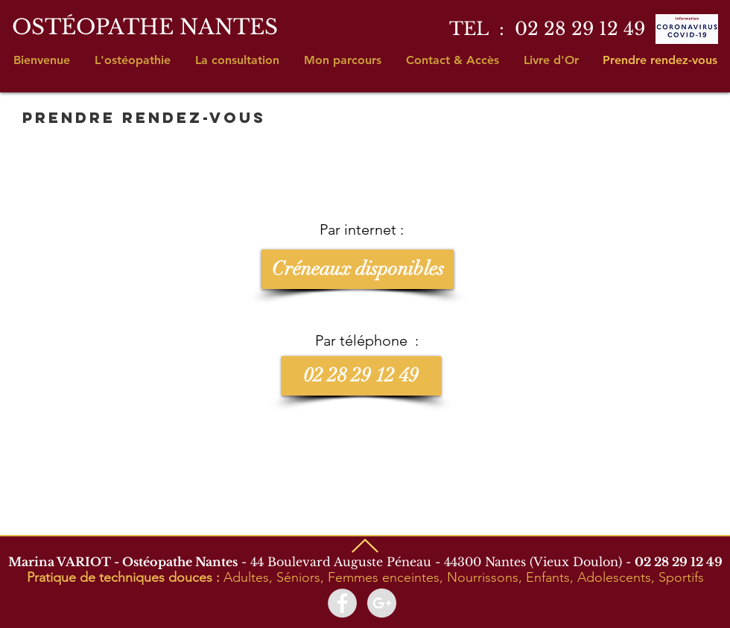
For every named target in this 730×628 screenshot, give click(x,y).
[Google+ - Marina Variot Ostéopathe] (381, 603)
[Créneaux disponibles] (357, 269)
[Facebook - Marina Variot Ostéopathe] (342, 603)
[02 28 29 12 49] (361, 376)
